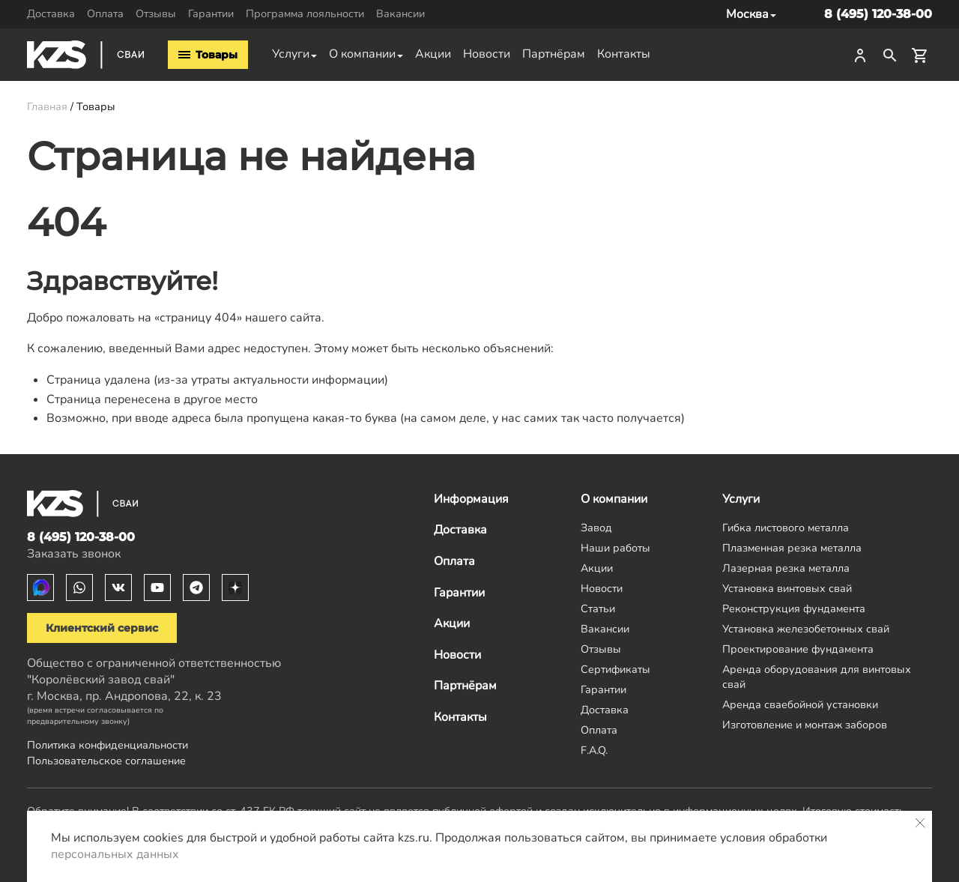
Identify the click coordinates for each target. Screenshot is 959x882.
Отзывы (156, 13)
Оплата (105, 13)
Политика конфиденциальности (107, 744)
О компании (362, 54)
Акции (433, 54)
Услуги (290, 54)
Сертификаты (615, 669)
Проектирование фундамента (798, 648)
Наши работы (615, 547)
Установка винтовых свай (787, 588)
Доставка (51, 13)
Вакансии (400, 13)
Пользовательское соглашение (106, 760)
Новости (486, 54)
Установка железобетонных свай (805, 628)
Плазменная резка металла (792, 547)
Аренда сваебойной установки (800, 704)
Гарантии (211, 13)
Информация (471, 499)
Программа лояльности (305, 13)
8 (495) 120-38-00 (878, 14)
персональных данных (115, 854)
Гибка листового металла (785, 527)
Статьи (598, 608)
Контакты (623, 54)
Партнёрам (553, 54)
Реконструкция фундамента (793, 608)
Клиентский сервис (102, 628)
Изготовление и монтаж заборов (804, 724)
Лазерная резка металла (786, 568)
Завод (596, 527)
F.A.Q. (594, 750)
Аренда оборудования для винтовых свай (816, 677)
